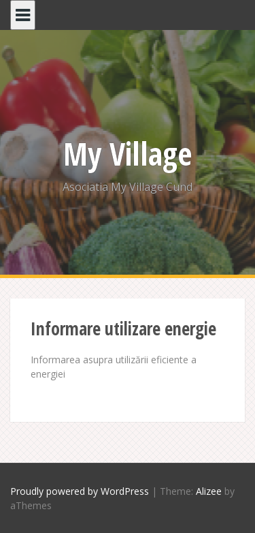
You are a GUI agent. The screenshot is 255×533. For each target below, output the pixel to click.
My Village (127, 153)
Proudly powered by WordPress (79, 491)
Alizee (209, 491)
